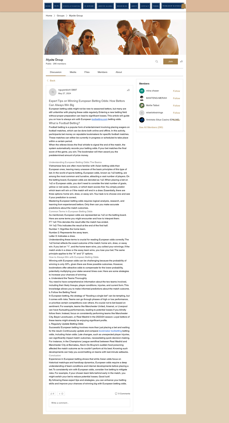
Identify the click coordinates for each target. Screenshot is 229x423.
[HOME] (48, 6)
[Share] (128, 90)
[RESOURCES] (122, 6)
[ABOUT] (134, 6)
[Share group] (181, 61)
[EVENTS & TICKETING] (72, 6)
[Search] (156, 61)
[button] (183, 6)
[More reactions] (61, 394)
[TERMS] (156, 6)
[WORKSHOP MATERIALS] (172, 5)
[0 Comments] (122, 393)
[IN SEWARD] (89, 6)
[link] (55, 72)
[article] (89, 248)
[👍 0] (52, 394)
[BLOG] (57, 5)
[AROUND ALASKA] (105, 6)
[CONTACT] (145, 6)
